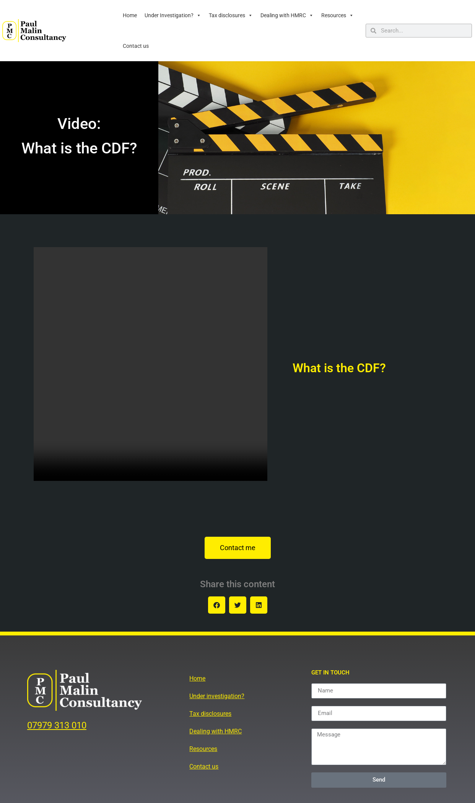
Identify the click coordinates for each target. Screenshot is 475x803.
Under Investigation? (173, 15)
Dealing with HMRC (287, 15)
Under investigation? (216, 696)
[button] (216, 605)
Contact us (136, 46)
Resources (337, 15)
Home (130, 15)
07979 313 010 (56, 725)
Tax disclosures (231, 15)
